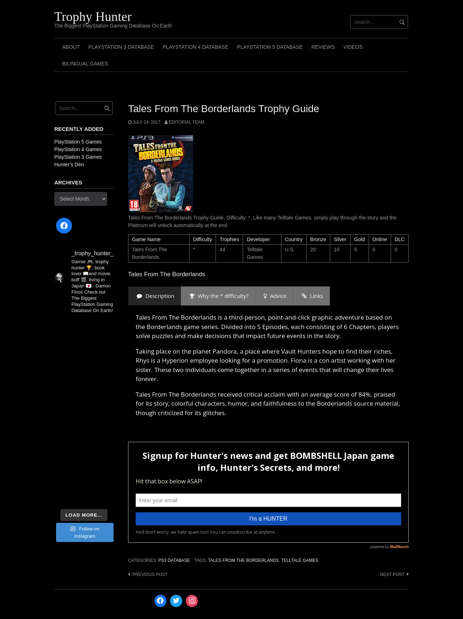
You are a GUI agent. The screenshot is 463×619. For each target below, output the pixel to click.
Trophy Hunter (93, 16)
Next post (392, 574)
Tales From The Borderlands (243, 560)
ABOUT (71, 47)
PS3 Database (174, 560)
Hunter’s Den (69, 164)
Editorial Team (186, 122)
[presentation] (154, 296)
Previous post (149, 574)
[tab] (154, 296)
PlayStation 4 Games (78, 149)
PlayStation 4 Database (196, 47)
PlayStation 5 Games (78, 142)
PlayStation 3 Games (78, 157)
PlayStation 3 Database (121, 47)
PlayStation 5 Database (270, 47)
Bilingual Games (85, 64)
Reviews (323, 47)
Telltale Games (299, 560)
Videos (352, 47)
